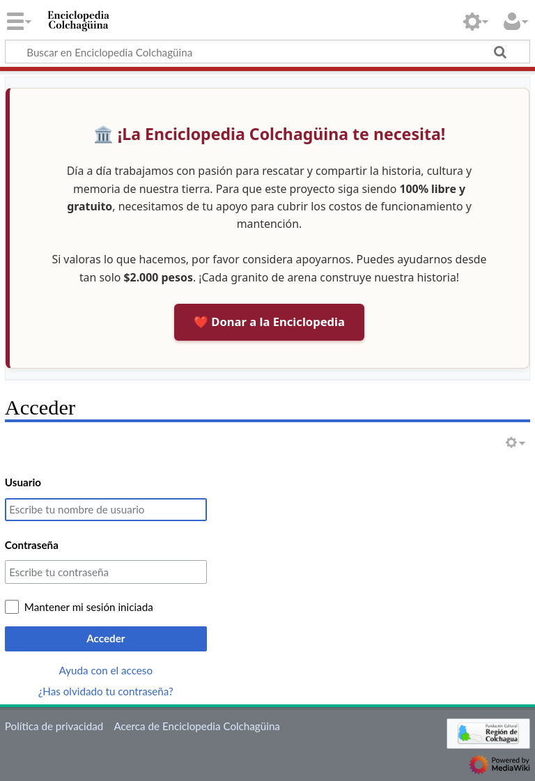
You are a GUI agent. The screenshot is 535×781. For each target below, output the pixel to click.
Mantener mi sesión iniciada (88, 607)
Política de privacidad (54, 726)
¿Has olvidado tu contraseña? (105, 691)
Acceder (105, 638)
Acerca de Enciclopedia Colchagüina (197, 726)
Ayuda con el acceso (106, 670)
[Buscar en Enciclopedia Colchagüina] (267, 51)
